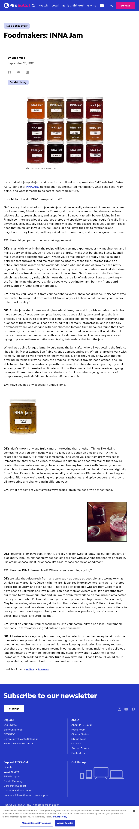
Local (54, 5)
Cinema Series (80, 734)
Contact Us (78, 753)
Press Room (78, 729)
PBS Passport (12, 776)
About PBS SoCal (81, 725)
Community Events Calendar (21, 739)
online (30, 669)
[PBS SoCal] (17, 5)
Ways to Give (11, 771)
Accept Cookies (65, 823)
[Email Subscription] (102, 6)
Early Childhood (73, 5)
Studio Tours (78, 739)
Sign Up (14, 708)
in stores (43, 669)
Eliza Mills (18, 57)
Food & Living (18, 82)
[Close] (133, 810)
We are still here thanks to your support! (27, 795)
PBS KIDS (9, 734)
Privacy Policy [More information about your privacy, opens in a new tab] (60, 816)
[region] (69, 817)
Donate (125, 5)
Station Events (80, 748)
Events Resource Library (18, 743)
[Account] (111, 5)
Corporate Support (15, 785)
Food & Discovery (17, 25)
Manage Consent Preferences (36, 823)
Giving (91, 5)
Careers (76, 743)
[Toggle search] (33, 5)
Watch (43, 5)
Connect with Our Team (18, 790)
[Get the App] (102, 773)
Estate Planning (13, 781)
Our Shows (10, 725)
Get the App (79, 762)
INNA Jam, (32, 186)
